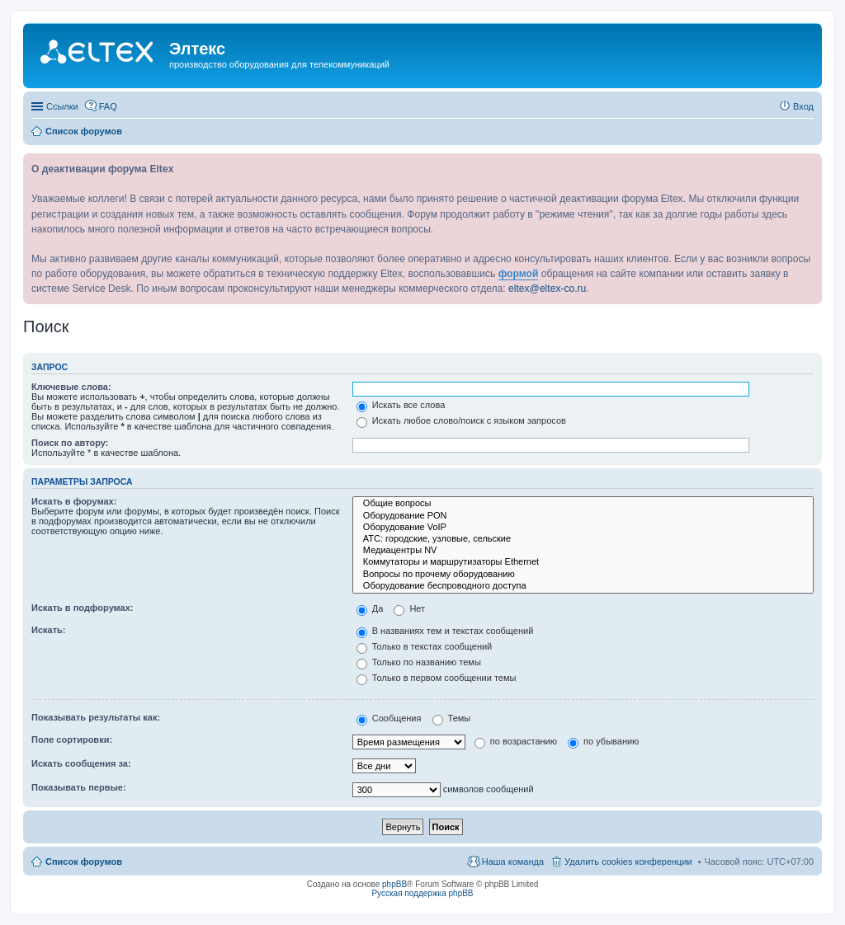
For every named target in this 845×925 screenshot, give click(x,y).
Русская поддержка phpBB (422, 893)
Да (370, 608)
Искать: (48, 630)
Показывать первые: (78, 787)
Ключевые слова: (71, 387)
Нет (409, 608)
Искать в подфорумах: (82, 608)
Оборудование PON (583, 516)
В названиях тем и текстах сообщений (445, 631)
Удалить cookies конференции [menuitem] (628, 861)
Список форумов (83, 861)
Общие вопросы (583, 503)
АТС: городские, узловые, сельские (583, 539)
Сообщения (389, 718)
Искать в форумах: (73, 501)
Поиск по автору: (69, 443)
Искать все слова (401, 405)
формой (518, 273)
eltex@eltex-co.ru (547, 288)
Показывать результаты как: (95, 717)
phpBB (394, 884)
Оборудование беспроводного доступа (583, 586)
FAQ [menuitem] (108, 106)
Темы (451, 718)
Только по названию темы (418, 662)
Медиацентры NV (583, 550)
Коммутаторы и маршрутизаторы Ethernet (583, 562)
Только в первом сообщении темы (436, 678)
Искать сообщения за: (81, 763)
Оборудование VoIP (583, 527)
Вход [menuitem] (803, 106)
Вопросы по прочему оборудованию (583, 574)
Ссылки (62, 106)
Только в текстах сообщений (424, 646)
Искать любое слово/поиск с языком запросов (461, 420)
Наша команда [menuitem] (513, 861)
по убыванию (603, 741)
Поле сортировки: (71, 739)
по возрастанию (515, 741)
